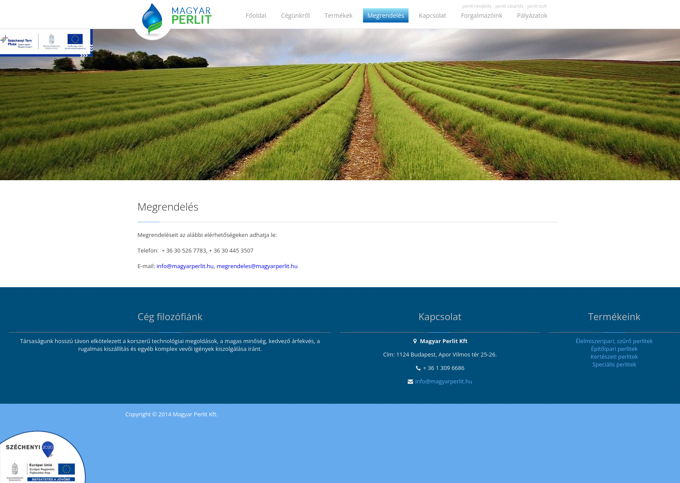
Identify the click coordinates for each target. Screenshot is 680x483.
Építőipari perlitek (614, 349)
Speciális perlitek (614, 364)
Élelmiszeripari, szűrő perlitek (614, 341)
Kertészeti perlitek (614, 356)
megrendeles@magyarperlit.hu (257, 266)
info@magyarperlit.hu (185, 266)
